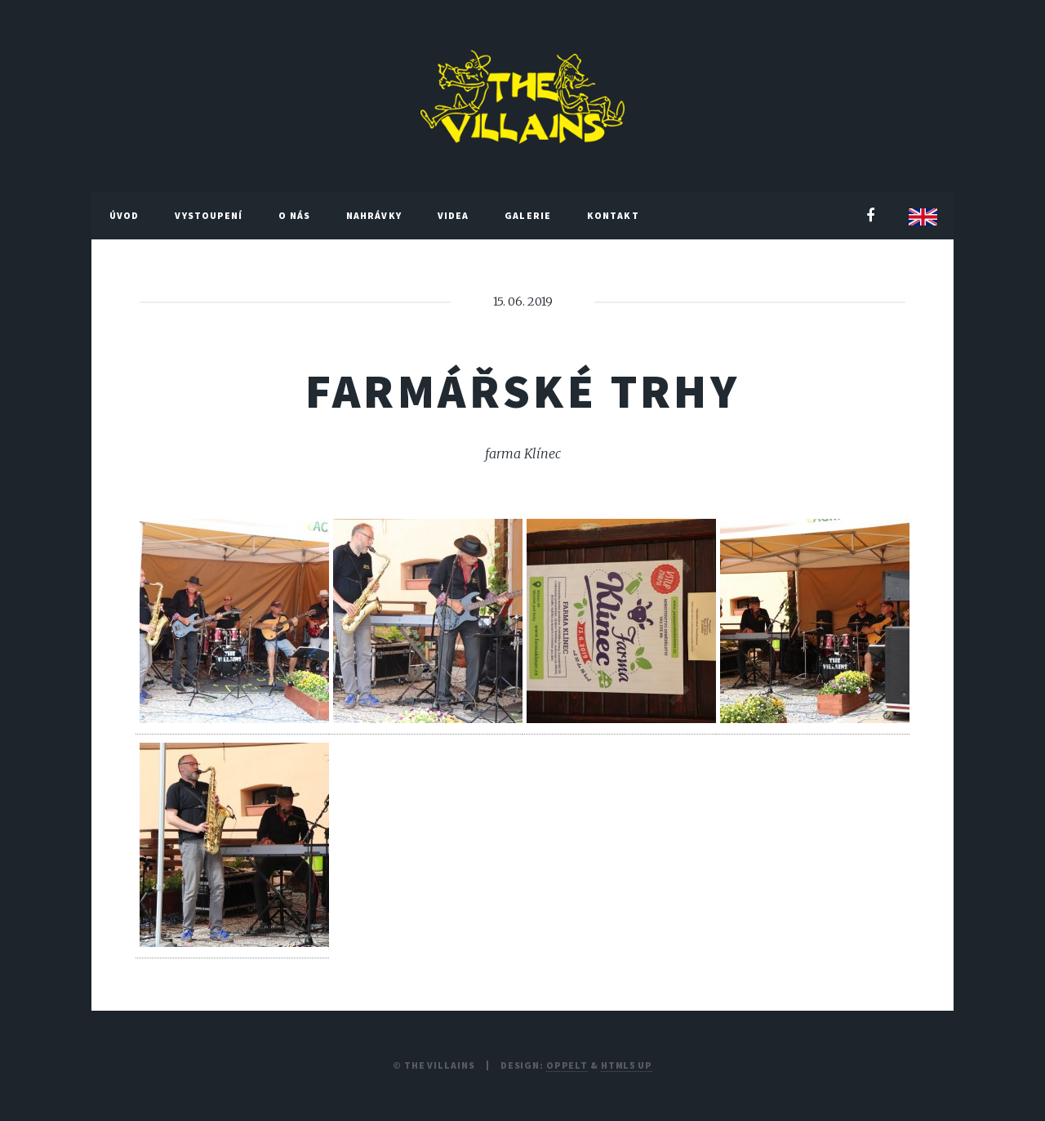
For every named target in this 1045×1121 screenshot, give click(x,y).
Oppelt (567, 1065)
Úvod (124, 215)
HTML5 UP (626, 1065)
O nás (294, 215)
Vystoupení (208, 215)
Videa (453, 215)
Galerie (528, 215)
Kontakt (613, 215)
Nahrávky (374, 215)
